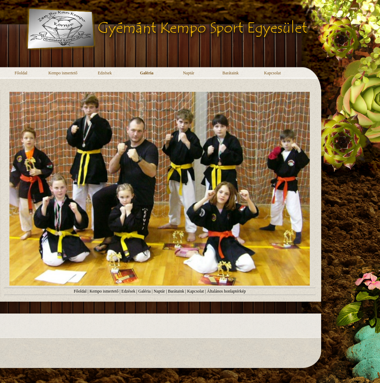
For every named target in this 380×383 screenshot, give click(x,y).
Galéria (144, 291)
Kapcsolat (195, 291)
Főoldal (80, 291)
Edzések (129, 291)
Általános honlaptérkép (226, 291)
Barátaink (176, 291)
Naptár (159, 291)
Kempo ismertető (103, 291)
